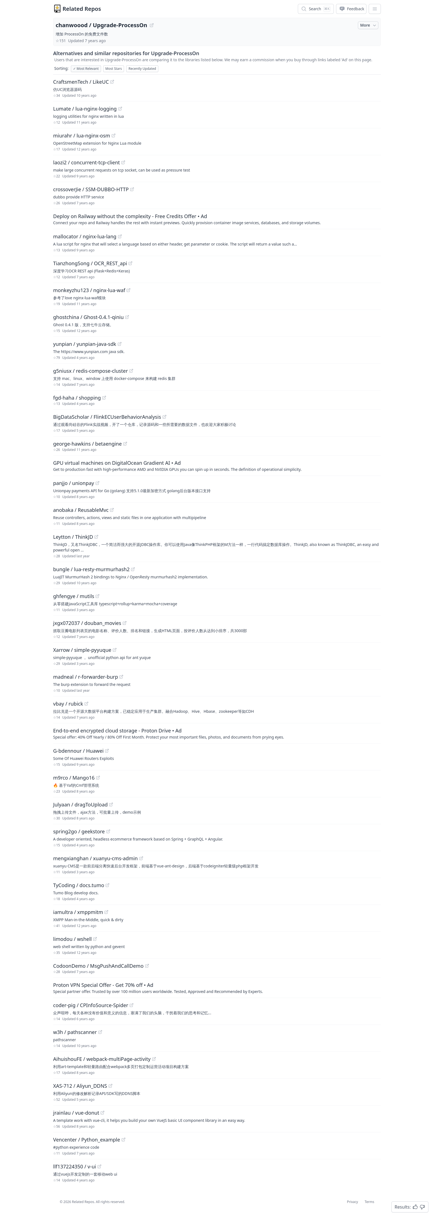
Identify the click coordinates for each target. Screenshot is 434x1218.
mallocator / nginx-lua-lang (85, 236)
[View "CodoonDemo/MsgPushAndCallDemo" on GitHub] (147, 966)
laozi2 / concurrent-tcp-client (86, 162)
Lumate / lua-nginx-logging (85, 108)
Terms (369, 1201)
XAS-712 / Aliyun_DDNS (80, 1085)
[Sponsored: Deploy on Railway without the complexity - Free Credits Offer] (217, 219)
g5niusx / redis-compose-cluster (90, 370)
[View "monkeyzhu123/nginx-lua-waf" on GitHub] (128, 290)
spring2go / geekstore (79, 831)
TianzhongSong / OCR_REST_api (90, 263)
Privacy (352, 1201)
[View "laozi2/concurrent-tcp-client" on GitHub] (123, 162)
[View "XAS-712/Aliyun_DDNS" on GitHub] (110, 1086)
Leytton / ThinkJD (73, 536)
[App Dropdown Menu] (375, 9)
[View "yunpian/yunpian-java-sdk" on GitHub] (119, 344)
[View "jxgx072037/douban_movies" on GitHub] (124, 623)
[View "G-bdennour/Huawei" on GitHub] (107, 751)
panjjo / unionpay (73, 483)
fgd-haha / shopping (77, 397)
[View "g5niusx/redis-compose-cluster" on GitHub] (131, 371)
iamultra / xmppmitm (78, 912)
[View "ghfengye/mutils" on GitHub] (97, 596)
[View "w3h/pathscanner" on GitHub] (100, 1032)
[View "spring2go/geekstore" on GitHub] (108, 831)
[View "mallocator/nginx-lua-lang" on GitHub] (120, 236)
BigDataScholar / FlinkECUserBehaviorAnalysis (107, 416)
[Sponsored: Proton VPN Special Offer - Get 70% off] (217, 987)
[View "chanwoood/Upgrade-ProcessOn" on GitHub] (151, 25)
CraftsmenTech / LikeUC (81, 81)
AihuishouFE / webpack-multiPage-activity (102, 1059)
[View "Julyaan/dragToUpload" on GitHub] (111, 804)
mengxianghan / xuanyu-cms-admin (95, 858)
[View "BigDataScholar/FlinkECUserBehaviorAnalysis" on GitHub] (164, 417)
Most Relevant (86, 68)
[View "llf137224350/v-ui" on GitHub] (99, 1166)
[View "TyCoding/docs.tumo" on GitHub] (107, 885)
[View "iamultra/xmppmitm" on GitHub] (106, 912)
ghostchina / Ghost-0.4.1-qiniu (88, 317)
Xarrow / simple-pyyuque (82, 650)
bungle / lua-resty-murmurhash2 (91, 569)
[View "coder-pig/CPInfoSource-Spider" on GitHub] (131, 1005)
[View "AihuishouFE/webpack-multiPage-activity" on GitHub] (154, 1059)
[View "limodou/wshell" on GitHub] (95, 939)
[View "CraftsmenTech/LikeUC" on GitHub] (112, 82)
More (368, 25)
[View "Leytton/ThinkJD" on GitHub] (96, 537)
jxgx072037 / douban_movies (87, 623)
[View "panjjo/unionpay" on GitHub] (97, 483)
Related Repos (82, 8)
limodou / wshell (72, 939)
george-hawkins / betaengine (87, 443)
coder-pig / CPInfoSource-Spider (90, 1005)
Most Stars (113, 68)
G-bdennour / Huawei (78, 750)
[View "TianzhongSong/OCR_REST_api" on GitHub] (130, 263)
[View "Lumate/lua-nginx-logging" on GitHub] (120, 108)
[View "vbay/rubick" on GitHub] (86, 703)
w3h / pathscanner (75, 1032)
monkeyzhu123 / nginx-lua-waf (89, 290)
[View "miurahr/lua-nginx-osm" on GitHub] (113, 135)
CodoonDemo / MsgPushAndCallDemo (98, 965)
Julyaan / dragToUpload (80, 804)
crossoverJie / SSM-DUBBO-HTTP (91, 189)
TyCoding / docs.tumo (78, 885)
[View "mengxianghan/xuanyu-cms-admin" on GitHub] (141, 858)
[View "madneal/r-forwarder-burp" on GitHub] (121, 677)
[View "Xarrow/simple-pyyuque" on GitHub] (114, 650)
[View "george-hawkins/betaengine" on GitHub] (125, 443)
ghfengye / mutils (73, 596)
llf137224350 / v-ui (74, 1166)
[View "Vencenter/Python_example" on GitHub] (123, 1139)
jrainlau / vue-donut (76, 1112)
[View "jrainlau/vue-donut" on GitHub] (102, 1112)
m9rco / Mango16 (74, 777)
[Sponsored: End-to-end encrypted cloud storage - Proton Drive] (217, 733)
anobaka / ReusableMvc (80, 510)
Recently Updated (142, 68)
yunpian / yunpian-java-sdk (84, 344)
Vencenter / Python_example (86, 1139)
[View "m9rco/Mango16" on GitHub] (98, 777)
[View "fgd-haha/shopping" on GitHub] (104, 397)
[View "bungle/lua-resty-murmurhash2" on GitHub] (133, 569)
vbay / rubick (68, 703)
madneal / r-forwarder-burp (85, 676)
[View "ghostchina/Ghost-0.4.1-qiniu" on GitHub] (127, 317)
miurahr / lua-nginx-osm (81, 135)
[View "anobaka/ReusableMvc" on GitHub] (112, 510)
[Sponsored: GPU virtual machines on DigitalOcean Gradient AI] (217, 465)
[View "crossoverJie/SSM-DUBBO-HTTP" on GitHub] (132, 189)
